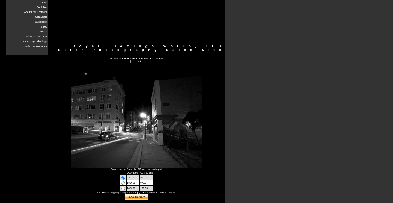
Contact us (41, 17)
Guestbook (41, 21)
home (44, 2)
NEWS (43, 31)
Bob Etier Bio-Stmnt (36, 46)
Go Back (136, 61)
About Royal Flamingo (35, 41)
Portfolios (42, 7)
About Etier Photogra (35, 12)
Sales (44, 26)
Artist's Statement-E (36, 36)
